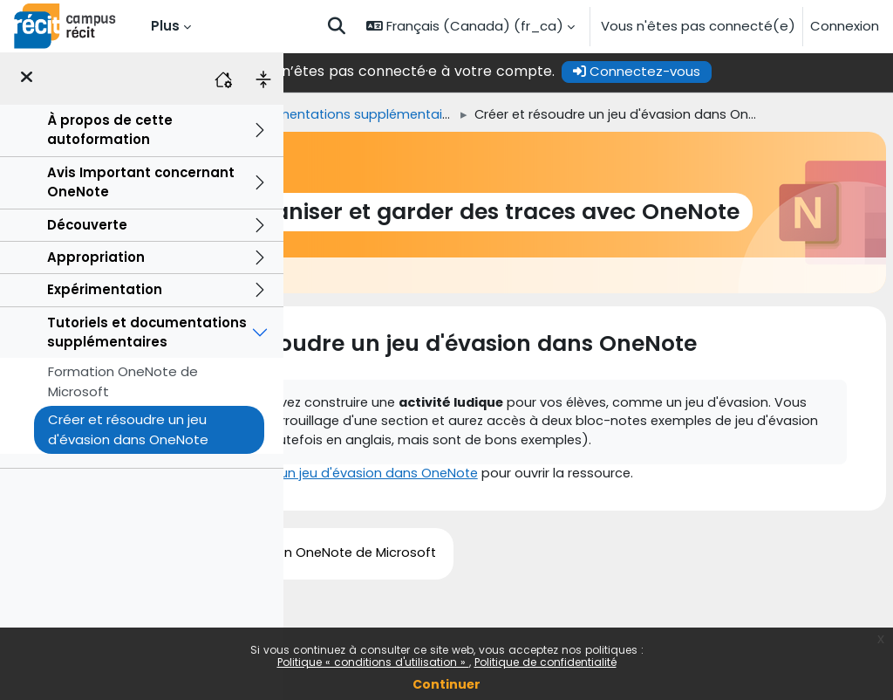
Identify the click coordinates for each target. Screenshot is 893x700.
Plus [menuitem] (165, 26)
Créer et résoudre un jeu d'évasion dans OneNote (128, 429)
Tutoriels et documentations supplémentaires (147, 332)
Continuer (446, 684)
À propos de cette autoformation (110, 129)
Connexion (844, 26)
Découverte (87, 225)
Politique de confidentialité (545, 662)
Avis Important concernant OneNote (141, 182)
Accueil (313, 115)
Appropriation (96, 257)
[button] (336, 26)
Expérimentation (104, 289)
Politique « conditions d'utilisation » (373, 662)
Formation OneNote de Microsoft (123, 381)
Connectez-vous (747, 71)
